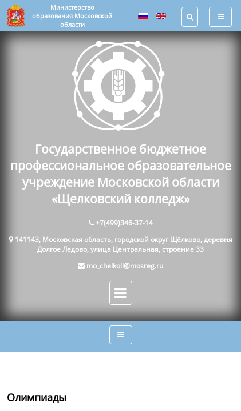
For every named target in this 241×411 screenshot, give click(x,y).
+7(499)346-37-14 (124, 223)
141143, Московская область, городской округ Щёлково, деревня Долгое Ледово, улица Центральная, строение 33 (123, 244)
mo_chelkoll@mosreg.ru (124, 266)
